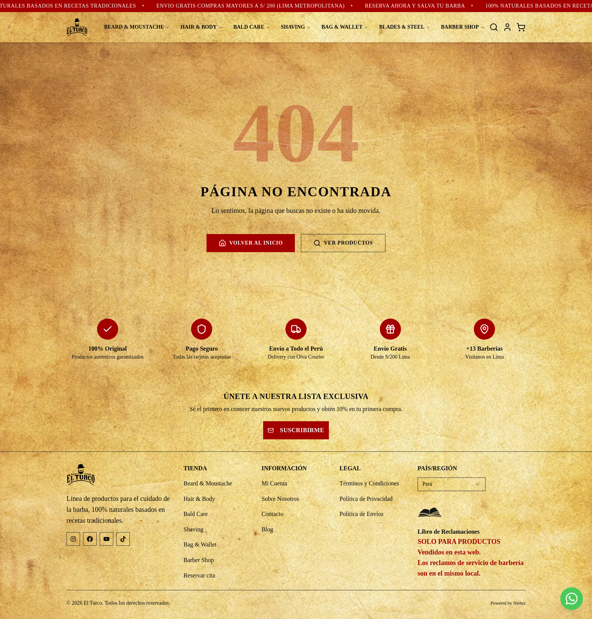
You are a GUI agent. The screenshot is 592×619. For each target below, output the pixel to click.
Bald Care (195, 514)
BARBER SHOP (463, 27)
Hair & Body (199, 499)
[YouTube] (106, 539)
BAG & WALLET (345, 27)
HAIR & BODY (201, 27)
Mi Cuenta (274, 483)
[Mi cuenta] (507, 27)
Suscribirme (296, 430)
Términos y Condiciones (369, 483)
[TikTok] (123, 539)
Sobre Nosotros (280, 499)
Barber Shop (198, 560)
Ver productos (343, 243)
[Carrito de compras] (521, 27)
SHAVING (296, 27)
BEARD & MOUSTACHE (137, 27)
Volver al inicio (251, 243)
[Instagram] (73, 539)
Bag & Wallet (199, 544)
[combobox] (452, 484)
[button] (533, 598)
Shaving (193, 529)
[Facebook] (90, 539)
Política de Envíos (361, 514)
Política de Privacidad (365, 499)
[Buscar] (493, 27)
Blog (267, 529)
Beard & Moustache (207, 483)
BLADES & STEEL (404, 27)
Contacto (273, 514)
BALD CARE (251, 27)
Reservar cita (199, 575)
